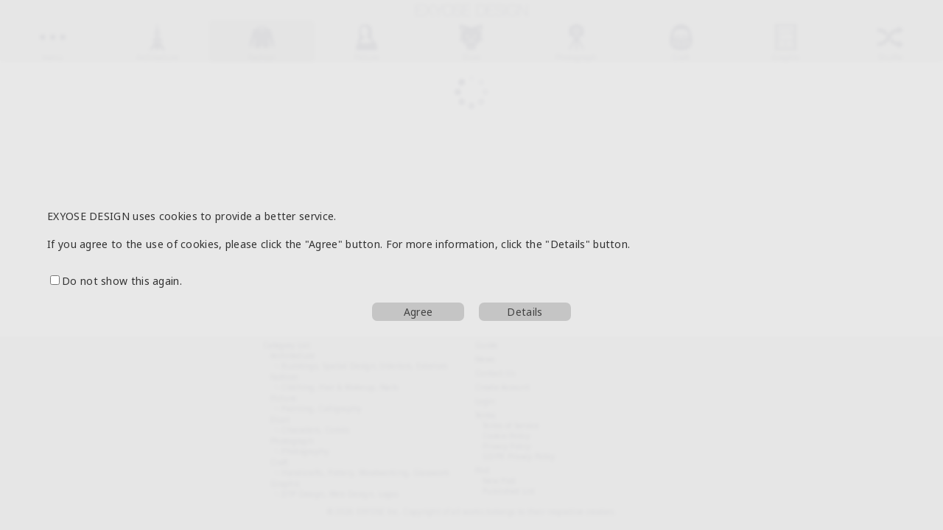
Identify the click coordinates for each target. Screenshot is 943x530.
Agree (418, 312)
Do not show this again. (116, 281)
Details (524, 312)
